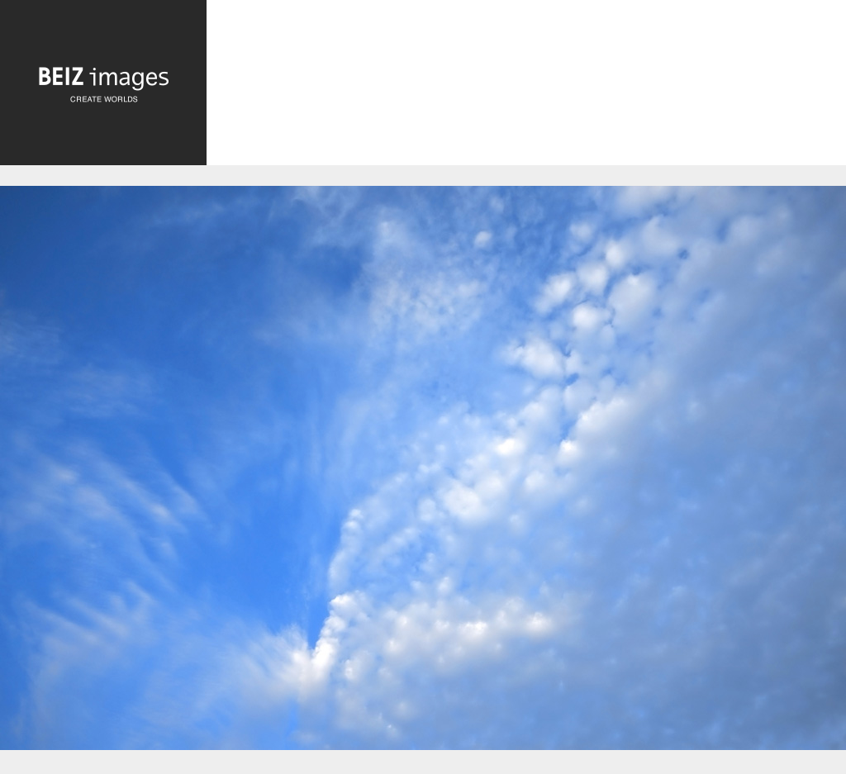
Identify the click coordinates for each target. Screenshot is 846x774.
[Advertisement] (526, 88)
